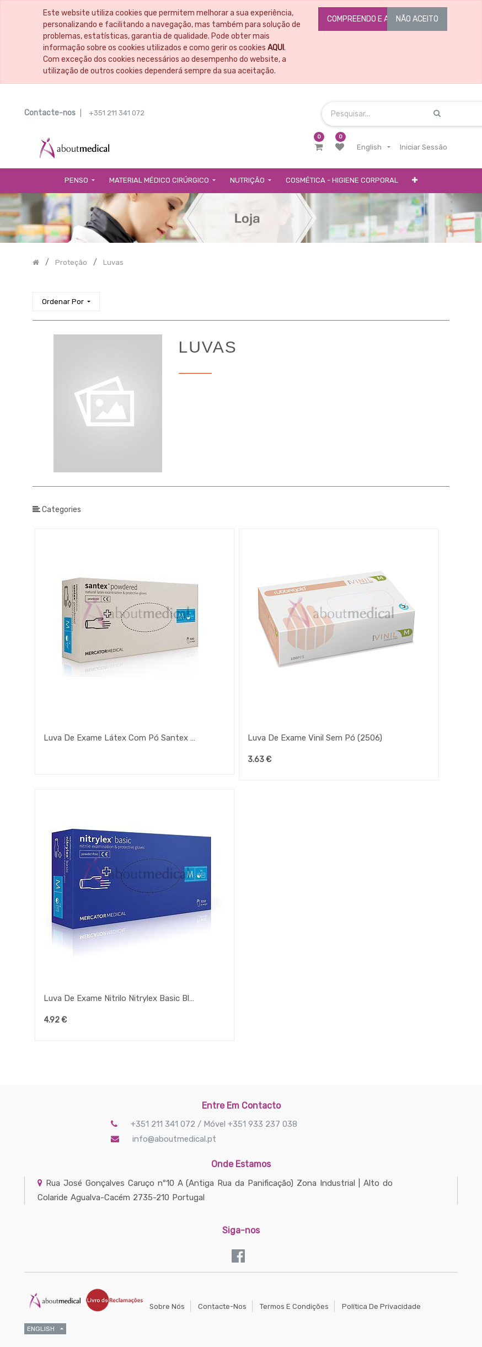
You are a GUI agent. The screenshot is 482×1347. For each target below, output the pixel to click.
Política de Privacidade (381, 1306)
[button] (415, 180)
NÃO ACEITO (417, 19)
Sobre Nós (167, 1306)
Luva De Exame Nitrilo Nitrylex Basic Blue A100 (121, 998)
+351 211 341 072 (116, 113)
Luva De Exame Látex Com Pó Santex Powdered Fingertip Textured (121, 738)
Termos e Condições (294, 1306)
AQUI (275, 47)
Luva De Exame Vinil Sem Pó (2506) (315, 738)
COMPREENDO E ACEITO (368, 19)
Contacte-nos (222, 1306)
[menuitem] (342, 180)
